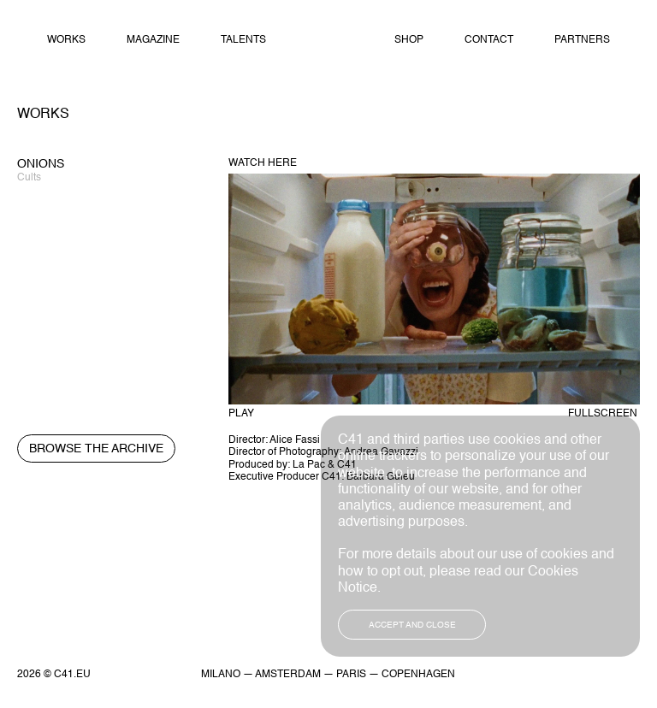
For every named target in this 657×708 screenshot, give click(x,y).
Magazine (153, 40)
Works (66, 40)
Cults (29, 178)
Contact (489, 40)
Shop (408, 40)
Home (329, 40)
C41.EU (72, 675)
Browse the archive (96, 449)
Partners (582, 40)
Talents (243, 40)
